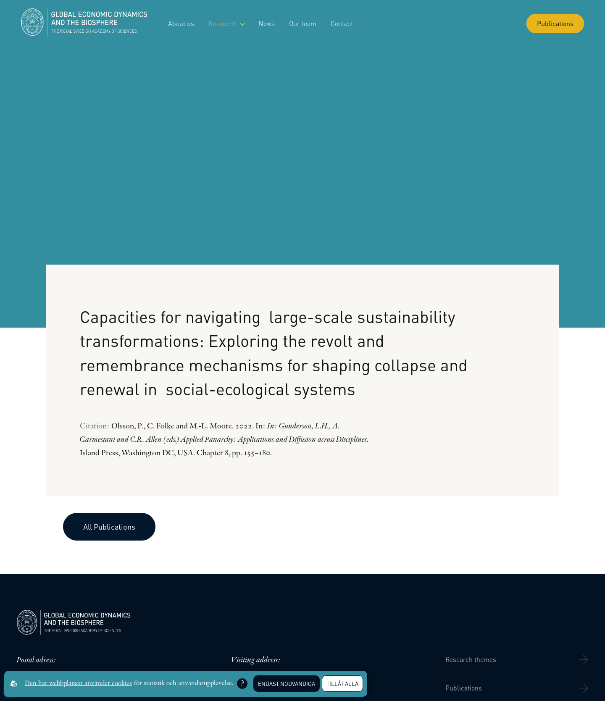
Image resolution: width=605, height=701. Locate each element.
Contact (342, 23)
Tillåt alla (342, 683)
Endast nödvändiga (286, 683)
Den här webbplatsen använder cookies (78, 683)
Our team (302, 23)
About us (181, 23)
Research (226, 23)
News (266, 23)
